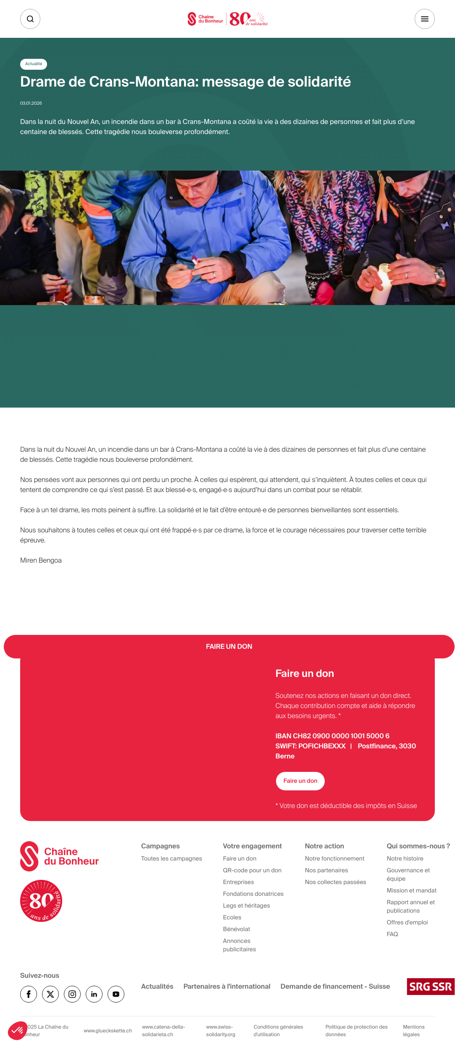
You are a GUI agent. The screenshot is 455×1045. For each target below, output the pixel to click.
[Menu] (425, 19)
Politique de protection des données (357, 1031)
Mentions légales (414, 1031)
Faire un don (301, 781)
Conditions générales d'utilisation (278, 1031)
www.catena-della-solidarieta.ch (163, 1031)
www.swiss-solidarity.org (220, 1031)
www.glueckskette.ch (108, 1030)
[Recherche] (30, 19)
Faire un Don (229, 646)
